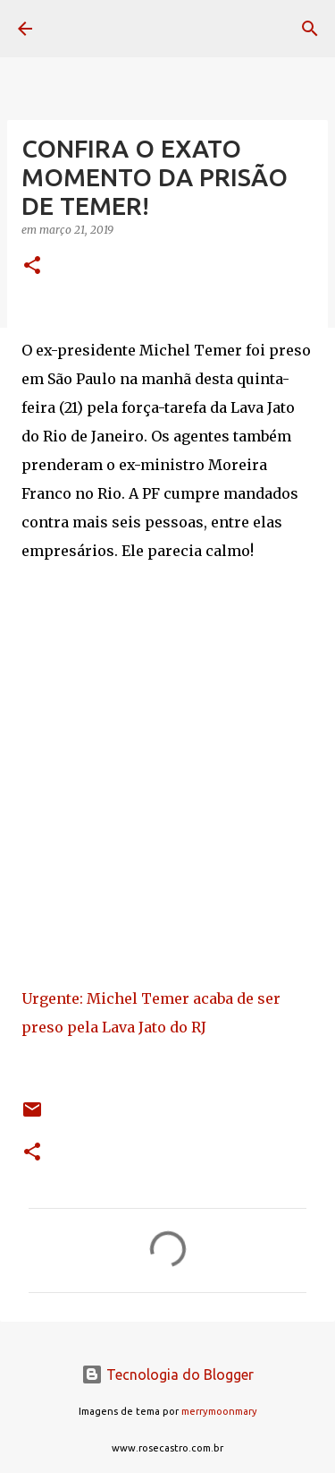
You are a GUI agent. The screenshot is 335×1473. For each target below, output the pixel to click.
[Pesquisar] (310, 28)
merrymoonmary (219, 1411)
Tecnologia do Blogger (167, 1374)
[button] (32, 266)
